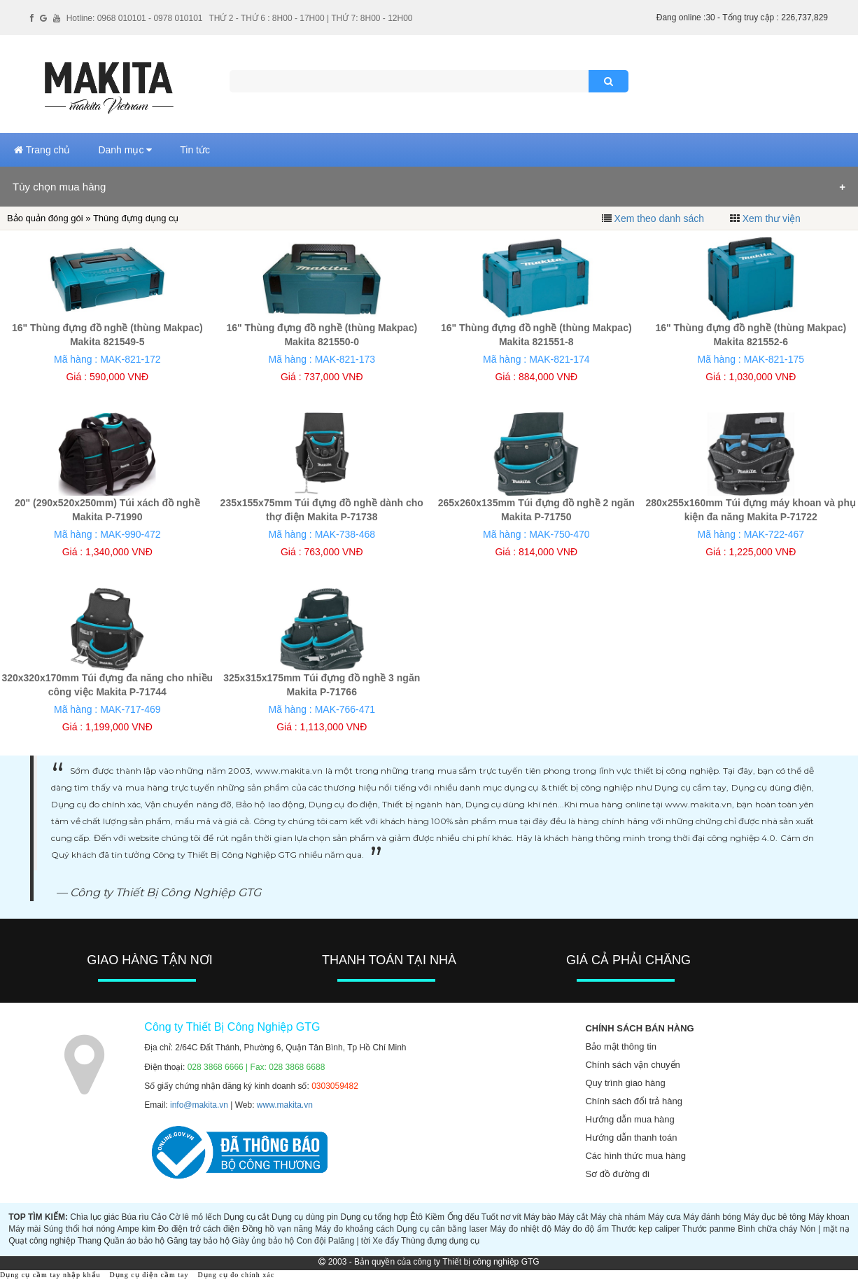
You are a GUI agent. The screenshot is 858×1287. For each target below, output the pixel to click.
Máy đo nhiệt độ (520, 1229)
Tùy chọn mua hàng (59, 187)
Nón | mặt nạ (825, 1229)
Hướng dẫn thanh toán (631, 1137)
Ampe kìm (136, 1229)
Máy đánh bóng (712, 1217)
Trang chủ (42, 149)
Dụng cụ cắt (246, 1217)
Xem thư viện (772, 218)
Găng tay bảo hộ (198, 1241)
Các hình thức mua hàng (635, 1155)
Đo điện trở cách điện (198, 1229)
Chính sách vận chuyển (632, 1064)
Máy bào (539, 1217)
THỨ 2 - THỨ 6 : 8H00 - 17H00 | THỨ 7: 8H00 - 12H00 (310, 18)
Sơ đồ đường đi (617, 1174)
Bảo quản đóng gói (45, 218)
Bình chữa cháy (767, 1229)
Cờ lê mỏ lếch (195, 1217)
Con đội (311, 1241)
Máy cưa (664, 1217)
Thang (89, 1241)
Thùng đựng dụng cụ (440, 1241)
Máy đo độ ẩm (581, 1229)
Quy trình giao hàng (625, 1083)
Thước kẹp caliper (646, 1229)
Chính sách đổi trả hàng (633, 1101)
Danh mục (125, 149)
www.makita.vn (285, 1105)
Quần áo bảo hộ (134, 1241)
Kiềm (434, 1217)
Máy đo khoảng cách (354, 1229)
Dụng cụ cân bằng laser (442, 1229)
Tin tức (195, 149)
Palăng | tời (349, 1241)
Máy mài (24, 1229)
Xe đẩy (385, 1241)
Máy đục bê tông (774, 1217)
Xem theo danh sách (659, 218)
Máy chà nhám (618, 1217)
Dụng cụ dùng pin (305, 1217)
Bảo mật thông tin (620, 1046)
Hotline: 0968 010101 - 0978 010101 (134, 18)
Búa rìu (135, 1217)
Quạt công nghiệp (41, 1241)
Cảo (159, 1217)
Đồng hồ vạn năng (277, 1229)
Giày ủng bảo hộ (263, 1241)
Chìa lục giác (94, 1217)
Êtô (416, 1217)
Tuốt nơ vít (501, 1217)
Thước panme (709, 1229)
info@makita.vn (199, 1105)
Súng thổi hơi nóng (79, 1229)
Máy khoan (829, 1217)
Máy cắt (573, 1217)
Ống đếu (463, 1217)
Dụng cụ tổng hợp (373, 1217)
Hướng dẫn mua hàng (629, 1119)
